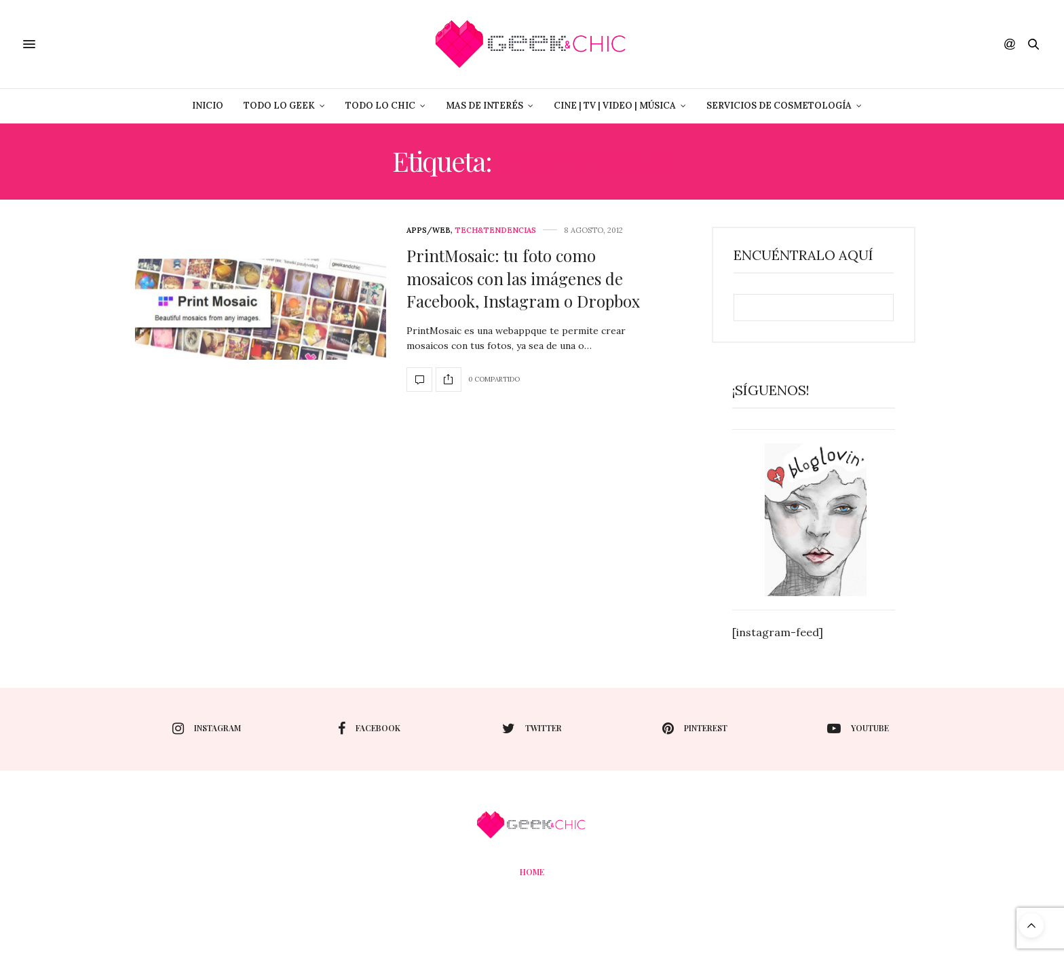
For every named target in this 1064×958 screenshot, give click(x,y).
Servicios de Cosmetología (779, 105)
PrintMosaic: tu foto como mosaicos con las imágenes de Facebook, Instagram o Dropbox (523, 278)
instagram (206, 728)
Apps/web (428, 230)
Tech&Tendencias (495, 230)
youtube (858, 728)
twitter (532, 728)
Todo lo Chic (380, 105)
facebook (369, 728)
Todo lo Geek (279, 105)
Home (532, 871)
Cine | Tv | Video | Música (615, 105)
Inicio (207, 105)
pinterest (694, 728)
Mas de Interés (484, 105)
